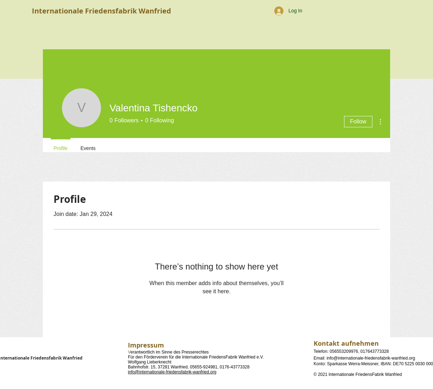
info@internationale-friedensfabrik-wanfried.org (172, 371)
